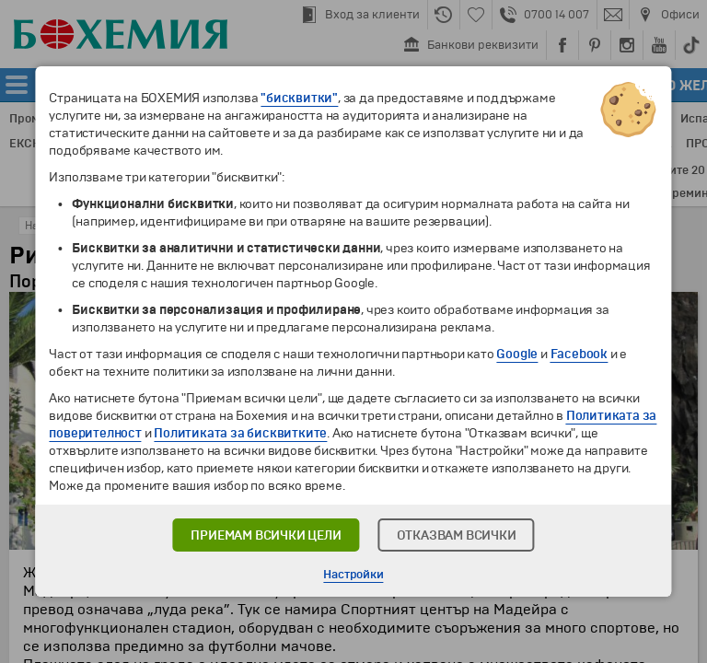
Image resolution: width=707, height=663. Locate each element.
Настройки (353, 574)
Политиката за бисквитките (240, 433)
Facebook (579, 354)
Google (517, 354)
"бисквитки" (299, 98)
